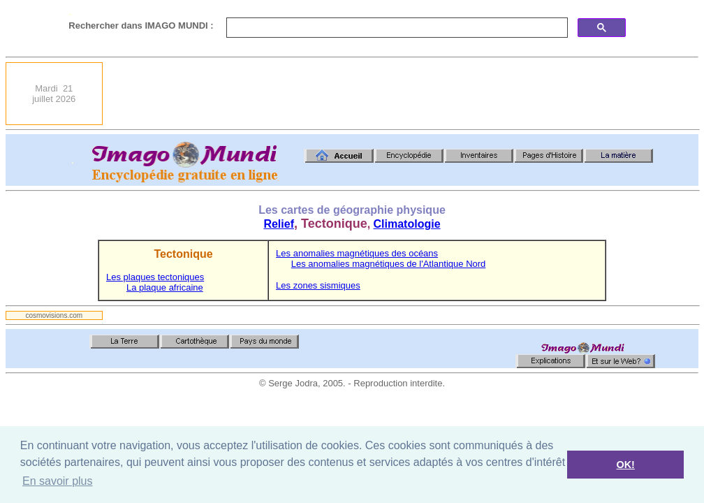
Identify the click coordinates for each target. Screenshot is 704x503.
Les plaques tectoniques (155, 277)
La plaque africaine (164, 287)
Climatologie (407, 224)
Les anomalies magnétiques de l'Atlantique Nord (388, 263)
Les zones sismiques (318, 285)
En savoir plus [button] (57, 481)
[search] (395, 28)
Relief (278, 224)
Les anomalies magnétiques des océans (357, 253)
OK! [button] (625, 464)
